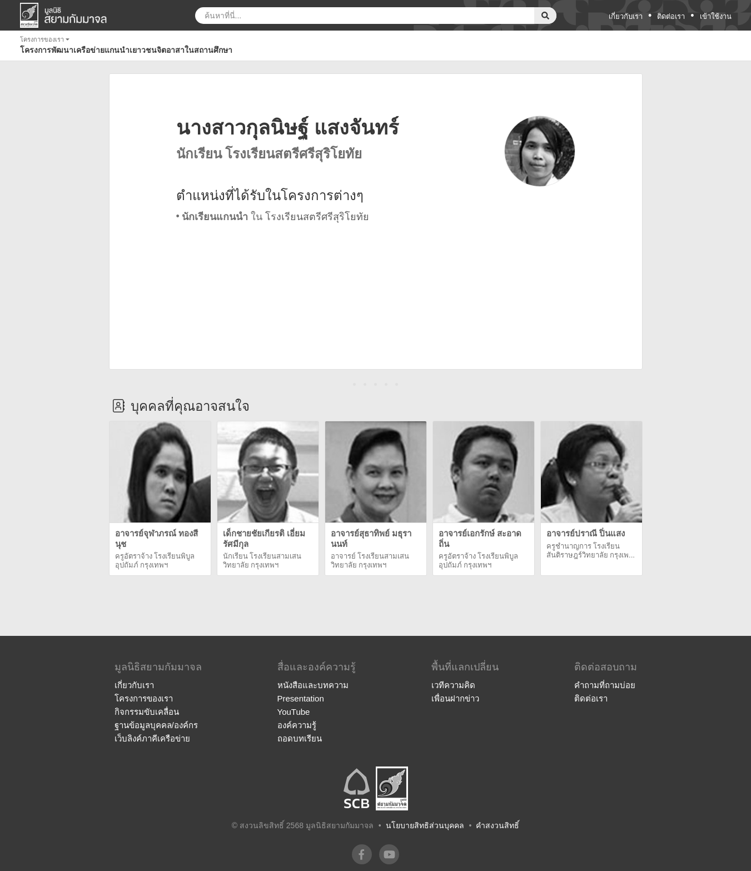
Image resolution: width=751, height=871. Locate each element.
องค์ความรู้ (296, 725)
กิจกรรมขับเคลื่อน (147, 711)
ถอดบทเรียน (299, 738)
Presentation (300, 698)
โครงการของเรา (144, 698)
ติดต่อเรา (671, 16)
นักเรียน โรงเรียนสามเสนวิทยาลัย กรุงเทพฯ (262, 560)
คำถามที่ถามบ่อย (604, 685)
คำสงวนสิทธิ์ (497, 825)
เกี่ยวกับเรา (626, 16)
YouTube (293, 711)
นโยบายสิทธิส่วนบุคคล (425, 825)
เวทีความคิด (453, 685)
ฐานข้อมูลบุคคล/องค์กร (156, 725)
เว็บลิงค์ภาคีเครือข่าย (152, 738)
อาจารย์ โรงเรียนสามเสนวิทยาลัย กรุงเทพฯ (370, 560)
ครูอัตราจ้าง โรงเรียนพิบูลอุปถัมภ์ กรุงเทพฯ (155, 560)
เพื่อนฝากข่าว (455, 698)
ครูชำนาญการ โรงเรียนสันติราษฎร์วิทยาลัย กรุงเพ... (590, 550)
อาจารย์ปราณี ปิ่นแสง (585, 533)
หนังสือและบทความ (313, 685)
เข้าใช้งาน (716, 16)
